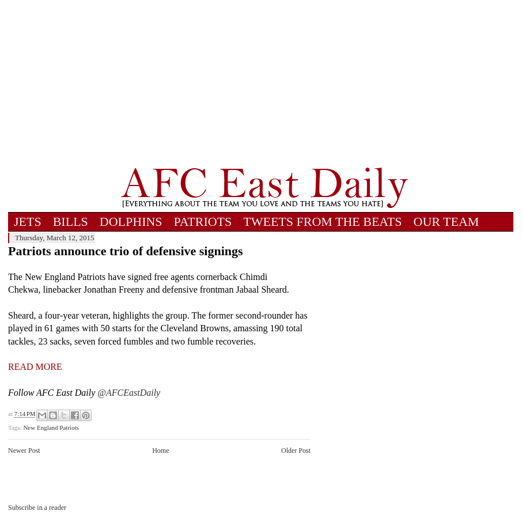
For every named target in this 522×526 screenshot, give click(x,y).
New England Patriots (51, 427)
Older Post (296, 450)
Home (160, 450)
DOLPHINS (131, 221)
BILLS (70, 221)
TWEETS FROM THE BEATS (322, 221)
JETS (27, 221)
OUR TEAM (446, 221)
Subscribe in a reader (37, 508)
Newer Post (24, 450)
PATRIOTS (203, 221)
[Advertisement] (264, 83)
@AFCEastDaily (128, 393)
